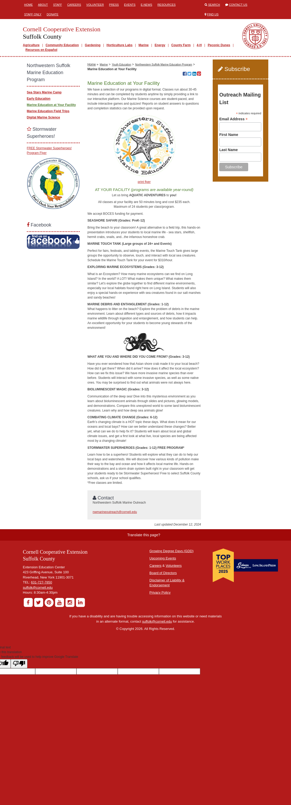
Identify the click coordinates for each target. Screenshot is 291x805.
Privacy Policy (160, 656)
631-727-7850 (41, 646)
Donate (52, 14)
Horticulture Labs (119, 45)
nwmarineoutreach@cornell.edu (115, 576)
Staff (57, 4)
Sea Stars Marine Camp (44, 92)
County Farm (181, 45)
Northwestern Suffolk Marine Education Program (163, 128)
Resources (166, 4)
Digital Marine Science (43, 117)
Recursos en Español (41, 50)
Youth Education (121, 128)
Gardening (92, 45)
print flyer (144, 246)
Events (129, 4)
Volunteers (174, 629)
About (43, 4)
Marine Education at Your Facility (51, 105)
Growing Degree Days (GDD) (172, 615)
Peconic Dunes (219, 45)
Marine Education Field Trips (48, 111)
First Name (228, 135)
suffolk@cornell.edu (38, 651)
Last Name (228, 150)
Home (28, 4)
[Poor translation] (19, 727)
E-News (146, 4)
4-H (199, 45)
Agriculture (31, 45)
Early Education (39, 98)
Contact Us (238, 4)
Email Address (233, 119)
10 (197, 63)
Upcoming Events (163, 622)
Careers (74, 4)
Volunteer (95, 4)
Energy (160, 45)
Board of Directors (163, 637)
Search (214, 4)
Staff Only (32, 14)
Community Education (62, 45)
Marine (144, 45)
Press (114, 4)
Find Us (212, 14)
